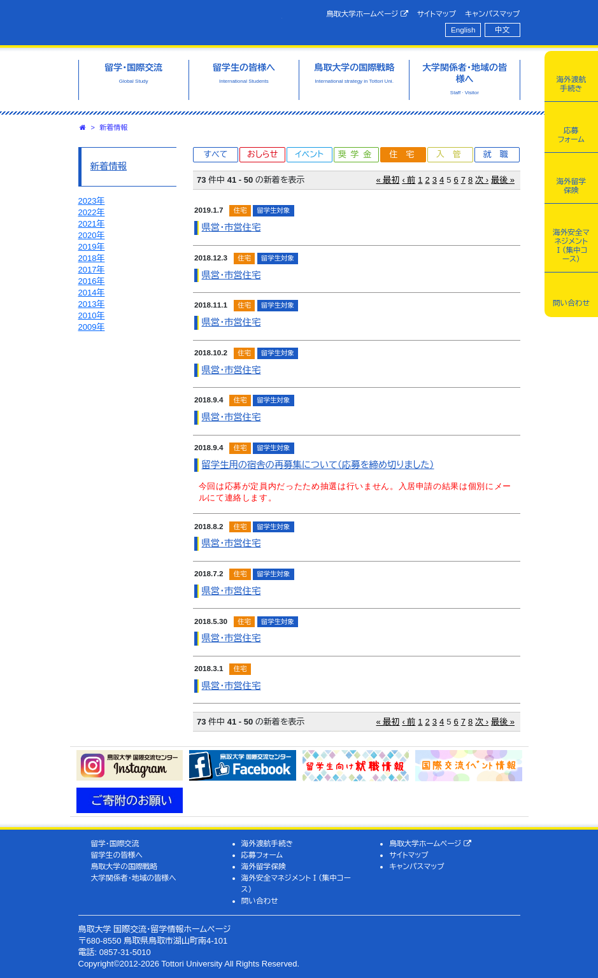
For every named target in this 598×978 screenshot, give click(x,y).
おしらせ (262, 154)
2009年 (91, 327)
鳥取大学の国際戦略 (123, 866)
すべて (215, 154)
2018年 (91, 258)
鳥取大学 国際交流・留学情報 (180, 21)
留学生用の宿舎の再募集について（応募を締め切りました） (318, 465)
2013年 (91, 304)
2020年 (91, 235)
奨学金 (357, 154)
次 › (481, 180)
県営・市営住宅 (231, 227)
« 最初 (388, 180)
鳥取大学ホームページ (367, 14)
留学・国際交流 (114, 843)
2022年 (91, 212)
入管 (452, 154)
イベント (309, 154)
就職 (499, 154)
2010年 (91, 315)
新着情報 (114, 127)
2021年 (91, 224)
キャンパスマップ (492, 14)
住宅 (405, 154)
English (463, 29)
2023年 (91, 201)
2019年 (91, 247)
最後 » (503, 180)
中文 (502, 29)
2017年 (91, 269)
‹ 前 (408, 180)
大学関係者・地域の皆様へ (133, 878)
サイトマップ (436, 14)
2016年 (91, 281)
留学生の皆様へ (116, 855)
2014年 (91, 292)
